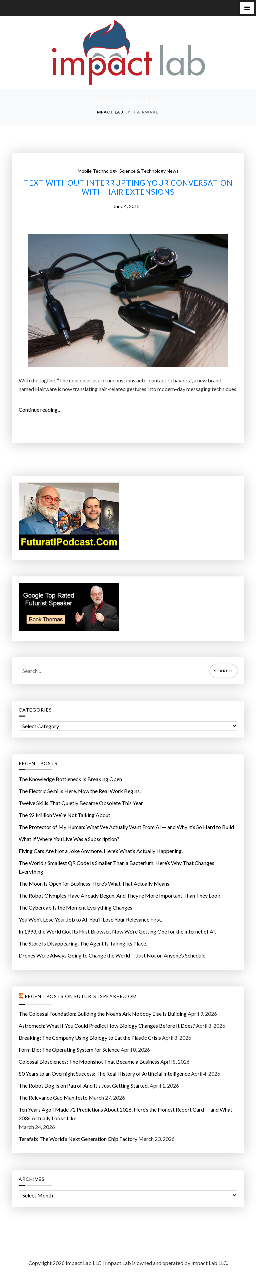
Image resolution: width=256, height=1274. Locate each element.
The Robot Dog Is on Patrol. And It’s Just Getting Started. (84, 1085)
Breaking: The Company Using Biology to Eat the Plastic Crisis (90, 1037)
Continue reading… (42, 409)
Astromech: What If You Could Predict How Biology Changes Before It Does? (107, 1025)
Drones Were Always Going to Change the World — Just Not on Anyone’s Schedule (112, 955)
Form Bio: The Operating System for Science (69, 1049)
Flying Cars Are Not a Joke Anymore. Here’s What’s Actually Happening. (101, 851)
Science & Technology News (149, 171)
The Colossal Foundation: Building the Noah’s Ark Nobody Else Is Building (103, 1013)
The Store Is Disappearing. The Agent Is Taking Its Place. (83, 943)
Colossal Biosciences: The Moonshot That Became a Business (89, 1061)
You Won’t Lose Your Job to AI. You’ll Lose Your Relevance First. (90, 919)
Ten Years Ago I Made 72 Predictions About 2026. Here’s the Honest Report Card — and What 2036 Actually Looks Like (125, 1113)
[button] (247, 8)
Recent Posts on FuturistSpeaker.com (81, 996)
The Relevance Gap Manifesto (53, 1097)
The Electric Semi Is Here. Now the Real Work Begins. (80, 791)
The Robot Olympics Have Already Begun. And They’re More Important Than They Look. (120, 895)
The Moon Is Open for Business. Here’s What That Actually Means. (94, 883)
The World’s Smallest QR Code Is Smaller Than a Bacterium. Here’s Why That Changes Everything (116, 867)
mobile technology (97, 171)
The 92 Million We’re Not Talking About (64, 815)
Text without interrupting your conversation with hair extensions (128, 187)
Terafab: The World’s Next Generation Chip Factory (78, 1139)
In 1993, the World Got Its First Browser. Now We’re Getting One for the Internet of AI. (117, 931)
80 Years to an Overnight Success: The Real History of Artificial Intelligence (104, 1073)
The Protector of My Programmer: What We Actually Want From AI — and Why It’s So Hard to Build (126, 827)
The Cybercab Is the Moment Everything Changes (75, 907)
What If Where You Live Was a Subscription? (69, 839)
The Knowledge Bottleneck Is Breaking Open (70, 779)
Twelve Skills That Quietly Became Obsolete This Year (81, 803)
